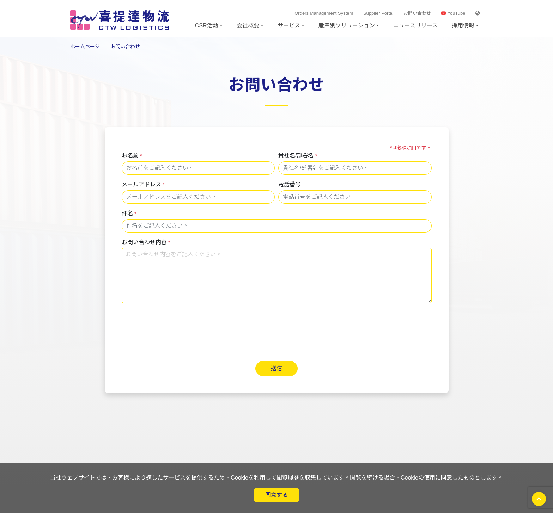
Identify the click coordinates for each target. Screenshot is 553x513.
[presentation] (175, 325)
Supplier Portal (378, 13)
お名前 (132, 156)
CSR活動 (206, 26)
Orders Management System (323, 13)
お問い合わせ (417, 13)
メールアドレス (143, 184)
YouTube (453, 13)
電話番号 (289, 184)
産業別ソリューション (346, 26)
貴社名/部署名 (297, 156)
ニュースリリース (415, 26)
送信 (276, 368)
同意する (276, 495)
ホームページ (85, 46)
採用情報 (463, 26)
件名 (129, 213)
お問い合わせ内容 (146, 242)
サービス (289, 26)
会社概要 (248, 26)
